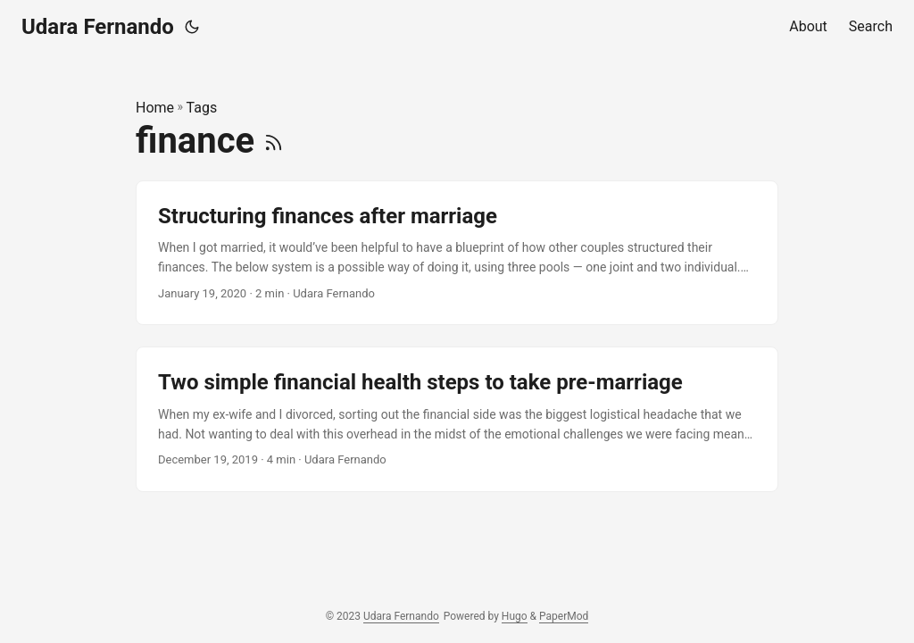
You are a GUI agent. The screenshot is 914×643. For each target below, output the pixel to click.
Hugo (515, 616)
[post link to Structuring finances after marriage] (457, 253)
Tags (202, 107)
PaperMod (563, 616)
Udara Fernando (97, 26)
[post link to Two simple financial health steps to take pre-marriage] (457, 419)
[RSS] (273, 141)
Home (155, 107)
